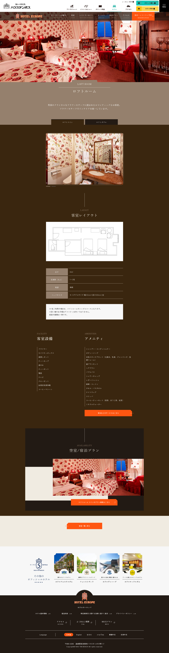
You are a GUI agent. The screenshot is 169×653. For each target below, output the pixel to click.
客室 (73, 16)
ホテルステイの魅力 (58, 16)
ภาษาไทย (100, 635)
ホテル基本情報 (41, 613)
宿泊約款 (65, 613)
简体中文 (124, 635)
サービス (101, 16)
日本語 (68, 635)
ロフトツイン (67, 122)
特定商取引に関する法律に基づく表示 (94, 613)
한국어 (89, 635)
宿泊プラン (113, 16)
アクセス (126, 16)
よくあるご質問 (83, 622)
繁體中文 (112, 635)
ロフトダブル (101, 122)
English (79, 635)
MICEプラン (107, 622)
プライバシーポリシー (124, 613)
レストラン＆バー (86, 16)
